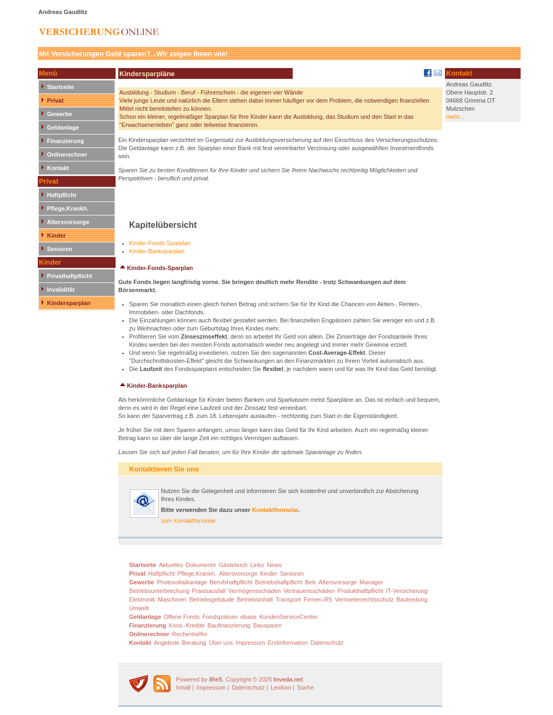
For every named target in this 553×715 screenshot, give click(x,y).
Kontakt (58, 168)
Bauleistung (412, 599)
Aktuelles (171, 565)
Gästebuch (233, 565)
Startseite (60, 87)
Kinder (56, 235)
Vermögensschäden (254, 591)
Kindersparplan (69, 303)
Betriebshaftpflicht (278, 582)
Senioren (59, 249)
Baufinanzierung (229, 625)
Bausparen (267, 625)
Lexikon (281, 687)
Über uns (221, 642)
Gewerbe (59, 114)
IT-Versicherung (407, 591)
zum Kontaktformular (188, 520)
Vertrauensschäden (309, 591)
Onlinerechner (67, 154)
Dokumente (201, 565)
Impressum (250, 642)
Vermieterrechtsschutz (364, 599)
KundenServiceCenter (288, 616)
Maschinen (172, 599)
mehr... (455, 116)
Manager (371, 582)
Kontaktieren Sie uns (164, 469)
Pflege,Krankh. (68, 208)
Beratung (194, 642)
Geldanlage (63, 127)
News (274, 565)
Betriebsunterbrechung (159, 591)
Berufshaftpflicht (231, 582)
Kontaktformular (275, 510)
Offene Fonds (181, 616)
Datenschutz (327, 642)
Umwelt (139, 608)
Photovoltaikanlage (182, 582)
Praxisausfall (208, 591)
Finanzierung (65, 141)
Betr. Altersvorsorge (331, 582)
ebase (248, 616)
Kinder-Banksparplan (157, 251)
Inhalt (183, 687)
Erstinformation (288, 642)
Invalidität (61, 289)
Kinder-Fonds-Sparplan (160, 243)
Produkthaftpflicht (360, 591)
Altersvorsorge (68, 222)
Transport (288, 599)
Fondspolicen (220, 616)
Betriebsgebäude (212, 599)
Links (257, 565)
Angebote (166, 642)
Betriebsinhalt (255, 599)
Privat (55, 100)
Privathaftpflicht (69, 276)
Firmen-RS (318, 599)
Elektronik (142, 599)
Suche (305, 687)
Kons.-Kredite (186, 625)
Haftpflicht (61, 195)
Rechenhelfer (189, 634)
